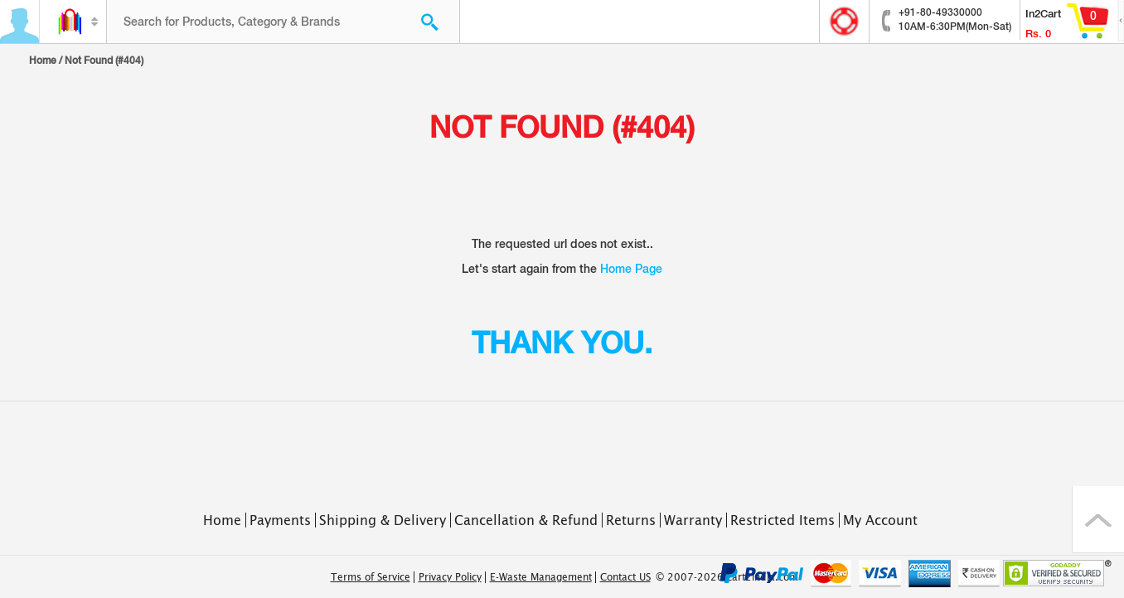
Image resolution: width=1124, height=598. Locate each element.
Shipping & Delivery (382, 520)
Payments (280, 520)
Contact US (625, 577)
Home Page (631, 268)
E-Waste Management (541, 577)
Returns (631, 520)
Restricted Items (782, 520)
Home (42, 60)
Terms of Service (370, 577)
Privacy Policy (450, 577)
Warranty (693, 520)
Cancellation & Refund (526, 520)
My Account (880, 520)
